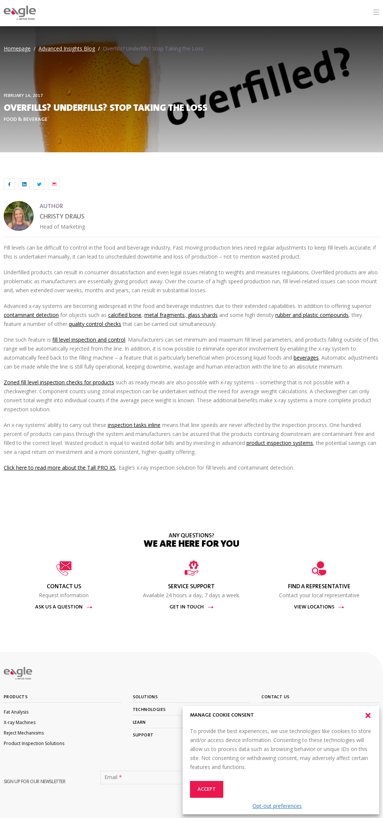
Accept (206, 789)
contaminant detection (31, 314)
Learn (139, 722)
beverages (306, 357)
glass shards (202, 314)
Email (113, 777)
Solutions (145, 697)
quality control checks (95, 323)
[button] (368, 715)
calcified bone (124, 314)
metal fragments (164, 314)
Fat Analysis (16, 712)
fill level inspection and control (88, 339)
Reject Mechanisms (24, 733)
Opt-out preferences (277, 805)
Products (16, 697)
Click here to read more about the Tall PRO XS (60, 467)
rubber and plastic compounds (312, 314)
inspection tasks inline (134, 424)
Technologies (149, 710)
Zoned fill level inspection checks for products (59, 382)
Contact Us (275, 697)
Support (143, 735)
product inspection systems (279, 442)
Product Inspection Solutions (34, 743)
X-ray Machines (20, 722)
